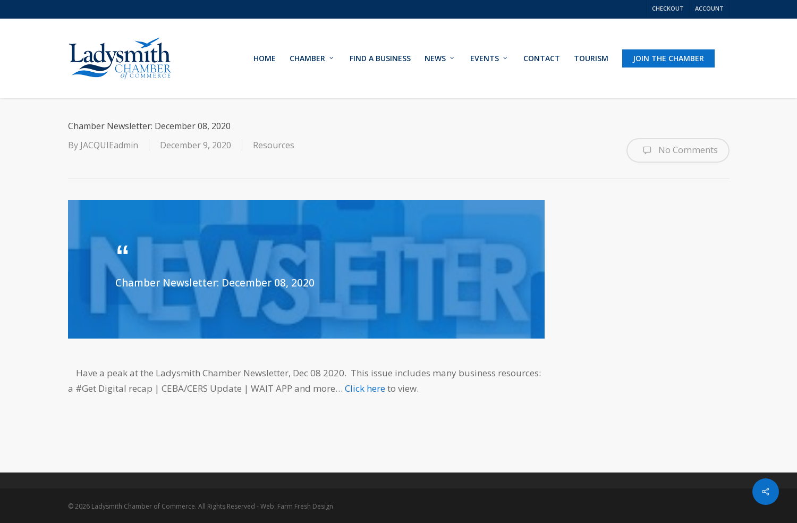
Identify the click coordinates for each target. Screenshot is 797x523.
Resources (273, 145)
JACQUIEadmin (109, 145)
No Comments (678, 150)
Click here (365, 388)
